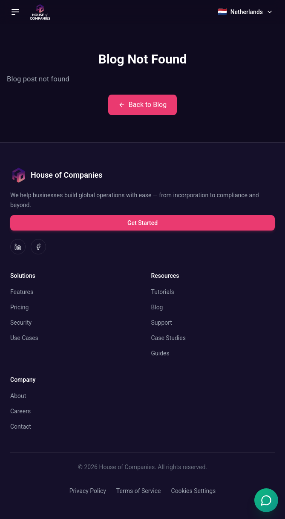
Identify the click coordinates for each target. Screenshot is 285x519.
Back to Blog (142, 105)
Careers (20, 411)
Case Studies (168, 337)
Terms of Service (138, 490)
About (18, 395)
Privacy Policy (87, 490)
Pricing (19, 307)
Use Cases (24, 337)
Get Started (142, 222)
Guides (160, 353)
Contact (20, 426)
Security (21, 322)
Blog (157, 307)
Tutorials (162, 291)
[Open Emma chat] (266, 500)
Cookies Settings (193, 490)
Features (21, 291)
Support (161, 322)
